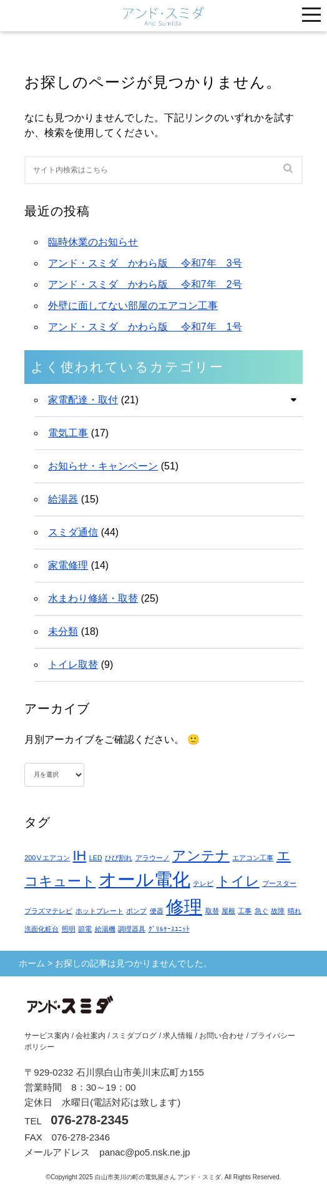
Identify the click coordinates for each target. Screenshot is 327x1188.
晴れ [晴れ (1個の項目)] (294, 911)
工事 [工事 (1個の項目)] (244, 911)
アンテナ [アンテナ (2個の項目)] (201, 855)
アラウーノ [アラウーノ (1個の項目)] (152, 858)
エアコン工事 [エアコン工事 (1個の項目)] (252, 858)
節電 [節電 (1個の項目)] (85, 929)
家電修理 (68, 565)
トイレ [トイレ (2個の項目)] (238, 881)
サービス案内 (46, 1035)
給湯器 (63, 499)
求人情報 (178, 1035)
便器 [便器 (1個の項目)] (157, 911)
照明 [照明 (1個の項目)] (69, 929)
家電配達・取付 (83, 400)
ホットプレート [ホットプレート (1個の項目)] (100, 911)
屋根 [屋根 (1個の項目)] (228, 911)
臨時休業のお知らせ (93, 242)
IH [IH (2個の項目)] (80, 855)
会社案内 (90, 1035)
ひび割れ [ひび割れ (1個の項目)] (118, 858)
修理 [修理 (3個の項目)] (184, 906)
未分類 (63, 631)
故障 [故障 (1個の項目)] (278, 911)
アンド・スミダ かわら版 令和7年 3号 (145, 263)
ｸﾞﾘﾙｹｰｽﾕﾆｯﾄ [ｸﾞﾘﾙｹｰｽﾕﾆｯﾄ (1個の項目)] (169, 929)
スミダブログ (134, 1035)
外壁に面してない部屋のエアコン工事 (133, 305)
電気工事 (68, 433)
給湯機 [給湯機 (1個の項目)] (105, 929)
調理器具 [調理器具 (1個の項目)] (131, 929)
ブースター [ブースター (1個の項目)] (279, 883)
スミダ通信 (73, 532)
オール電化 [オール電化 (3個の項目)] (144, 879)
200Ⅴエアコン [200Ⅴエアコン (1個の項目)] (47, 858)
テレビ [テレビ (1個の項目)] (203, 883)
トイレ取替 (73, 664)
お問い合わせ (221, 1035)
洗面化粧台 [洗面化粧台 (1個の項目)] (41, 929)
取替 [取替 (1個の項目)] (212, 911)
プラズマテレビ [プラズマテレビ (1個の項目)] (48, 911)
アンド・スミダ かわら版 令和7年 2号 (145, 284)
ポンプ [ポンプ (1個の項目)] (136, 911)
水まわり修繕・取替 (93, 598)
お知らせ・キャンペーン (103, 466)
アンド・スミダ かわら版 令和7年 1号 (145, 327)
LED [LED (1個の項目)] (95, 858)
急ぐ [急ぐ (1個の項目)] (261, 911)
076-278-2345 (90, 1120)
